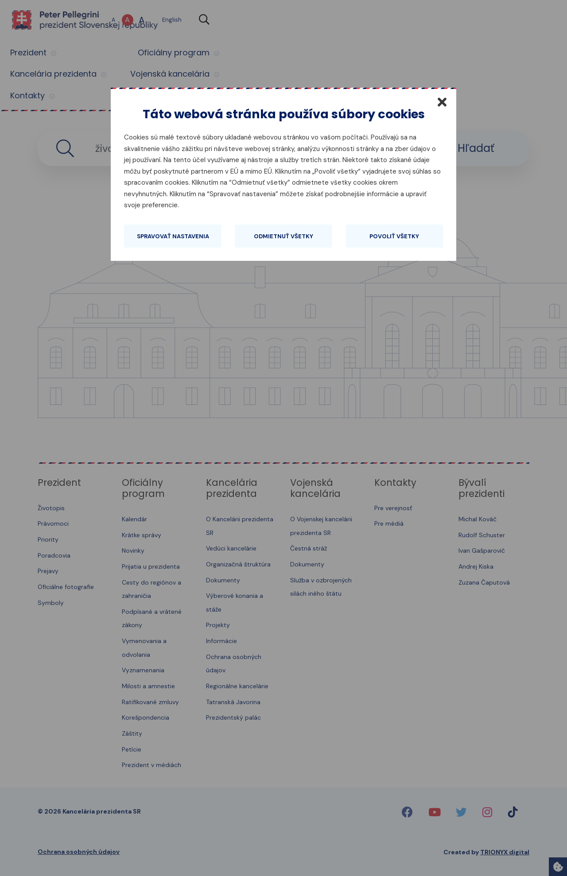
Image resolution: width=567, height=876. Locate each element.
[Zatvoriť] (442, 102)
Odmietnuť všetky (283, 236)
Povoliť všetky (394, 236)
